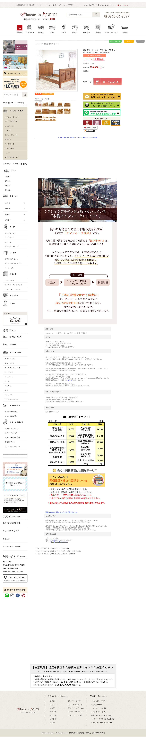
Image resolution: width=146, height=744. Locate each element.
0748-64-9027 (54, 540)
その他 (78, 551)
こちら (69, 380)
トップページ (39, 44)
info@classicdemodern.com (59, 542)
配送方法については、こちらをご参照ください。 (61, 512)
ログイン (140, 41)
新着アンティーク (54, 44)
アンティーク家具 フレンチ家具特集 (65, 554)
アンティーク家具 (49, 548)
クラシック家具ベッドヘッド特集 (86, 137)
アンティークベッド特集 (66, 137)
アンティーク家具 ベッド (62, 548)
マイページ (129, 41)
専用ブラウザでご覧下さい (73, 717)
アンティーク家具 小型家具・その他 (65, 551)
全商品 (46, 44)
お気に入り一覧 (115, 41)
